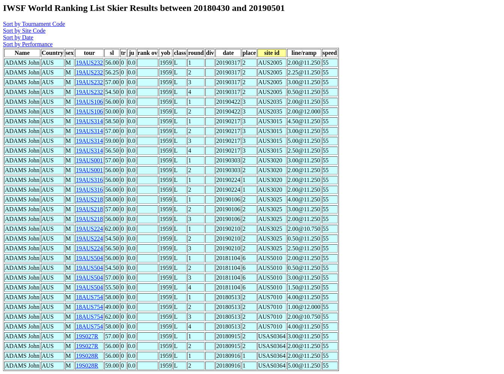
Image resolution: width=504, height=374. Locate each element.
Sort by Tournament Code (34, 24)
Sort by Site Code (24, 30)
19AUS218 (89, 199)
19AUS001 (89, 160)
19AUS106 (89, 101)
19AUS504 (89, 258)
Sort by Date (18, 37)
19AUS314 (89, 121)
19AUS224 (89, 229)
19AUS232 (89, 62)
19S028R (87, 356)
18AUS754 (89, 297)
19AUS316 (89, 180)
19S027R (87, 336)
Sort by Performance (28, 44)
